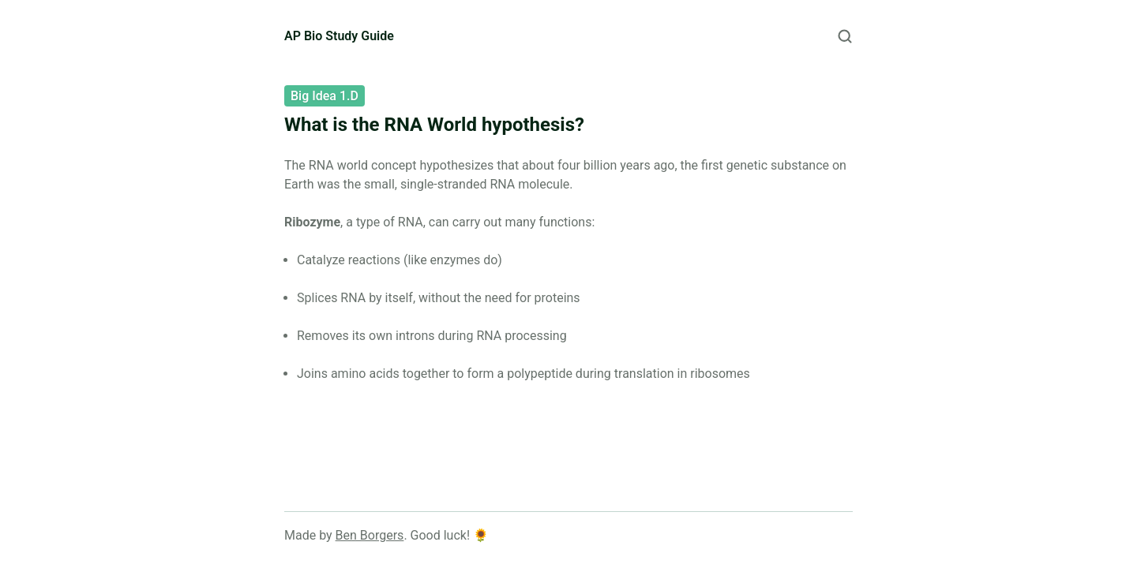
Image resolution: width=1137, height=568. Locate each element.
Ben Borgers (370, 535)
